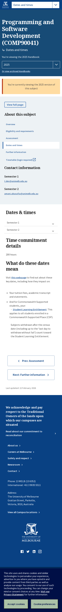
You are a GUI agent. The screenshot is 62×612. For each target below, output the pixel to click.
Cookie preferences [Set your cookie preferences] (44, 604)
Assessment (12, 138)
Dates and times (14, 145)
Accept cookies (16, 604)
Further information (16, 152)
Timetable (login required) (24, 161)
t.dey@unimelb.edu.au (15, 181)
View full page (15, 104)
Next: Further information (29, 375)
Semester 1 (13, 222)
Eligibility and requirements (20, 131)
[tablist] (35, 5)
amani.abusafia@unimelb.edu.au (21, 193)
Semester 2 (13, 229)
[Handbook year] (31, 64)
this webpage (18, 277)
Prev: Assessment (33, 361)
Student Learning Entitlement (30, 309)
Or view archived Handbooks (16, 71)
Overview (10, 124)
